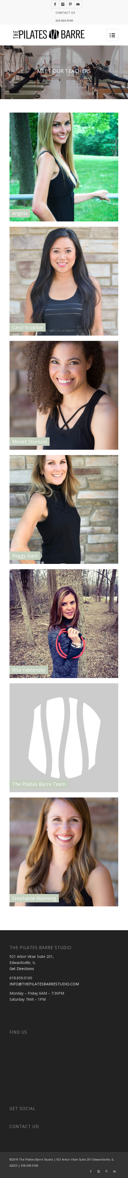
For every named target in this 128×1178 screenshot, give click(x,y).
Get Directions (22, 968)
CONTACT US (65, 13)
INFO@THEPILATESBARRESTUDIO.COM (44, 983)
